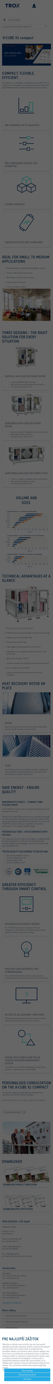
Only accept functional (27, 1375)
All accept (27, 1379)
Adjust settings (27, 1370)
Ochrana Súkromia (9, 1370)
